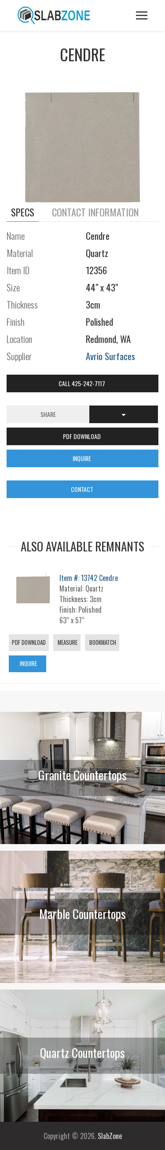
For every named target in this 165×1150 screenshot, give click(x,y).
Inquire (27, 663)
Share (48, 414)
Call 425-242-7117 (82, 383)
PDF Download (29, 642)
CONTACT (83, 489)
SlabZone (110, 1136)
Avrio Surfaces (110, 356)
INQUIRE (82, 458)
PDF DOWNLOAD (82, 436)
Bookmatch (102, 642)
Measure (66, 642)
